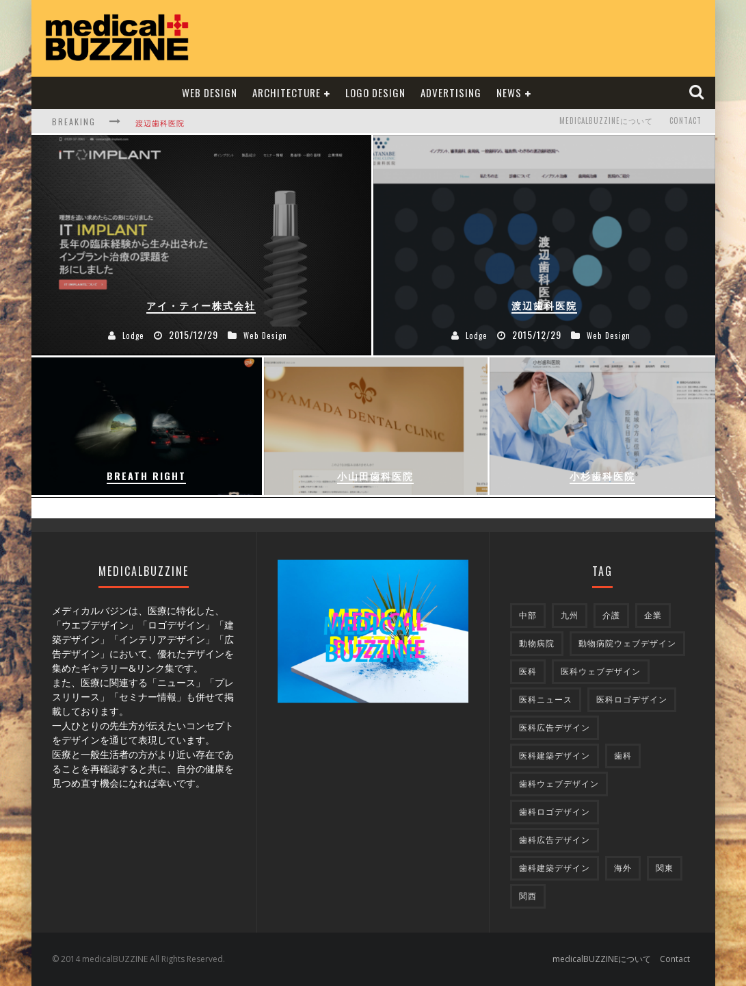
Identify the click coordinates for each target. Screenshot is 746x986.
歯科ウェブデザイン (559, 783)
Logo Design (375, 92)
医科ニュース (545, 699)
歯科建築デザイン (554, 868)
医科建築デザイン (554, 755)
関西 (528, 896)
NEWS (509, 92)
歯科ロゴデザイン (554, 812)
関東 (665, 868)
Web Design (209, 92)
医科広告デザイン (554, 727)
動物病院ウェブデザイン (627, 643)
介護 (611, 615)
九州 (569, 615)
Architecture (286, 92)
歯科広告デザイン (554, 840)
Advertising (451, 92)
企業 (653, 615)
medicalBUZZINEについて (606, 121)
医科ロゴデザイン (631, 699)
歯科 (623, 755)
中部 (528, 615)
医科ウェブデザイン (601, 671)
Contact (685, 121)
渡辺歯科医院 (160, 122)
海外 (623, 868)
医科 (528, 671)
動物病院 (537, 643)
